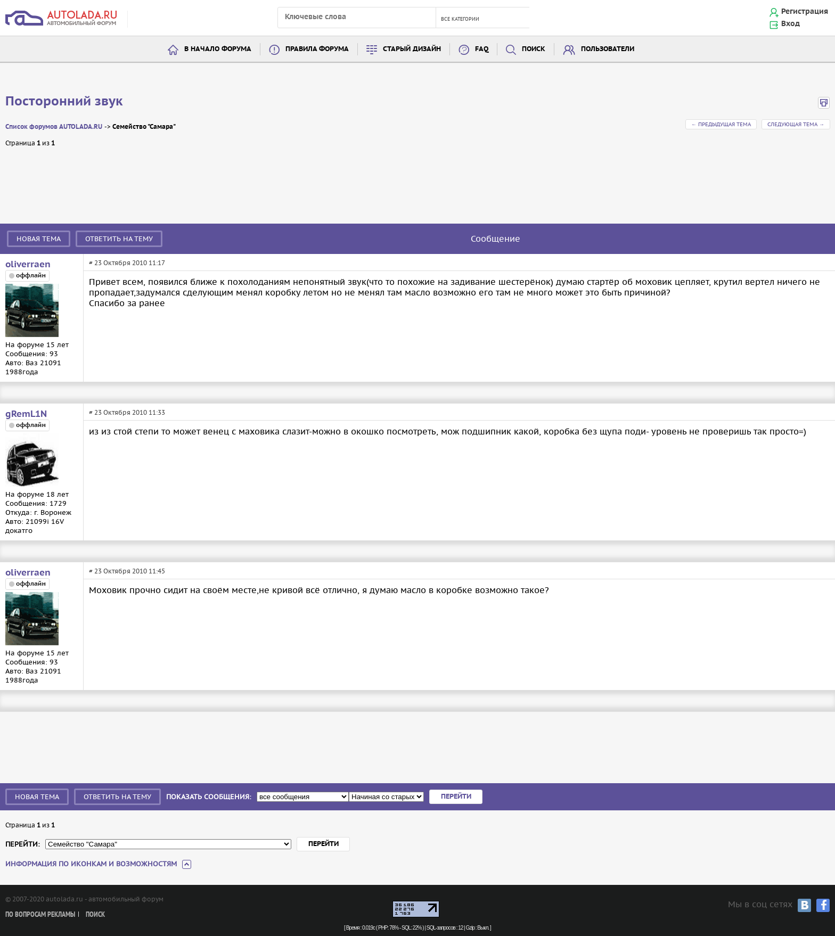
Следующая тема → (795, 124)
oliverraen (28, 264)
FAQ (481, 49)
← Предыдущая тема (721, 124)
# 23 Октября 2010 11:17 (127, 263)
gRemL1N (26, 414)
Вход (790, 24)
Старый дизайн (412, 49)
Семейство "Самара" (144, 127)
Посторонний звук (64, 101)
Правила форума (317, 49)
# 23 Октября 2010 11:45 (127, 571)
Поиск (533, 49)
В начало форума (217, 49)
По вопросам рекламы (40, 914)
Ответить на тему (119, 238)
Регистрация (804, 11)
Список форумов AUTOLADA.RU (53, 127)
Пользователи (607, 49)
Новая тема (39, 238)
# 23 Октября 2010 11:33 (127, 412)
